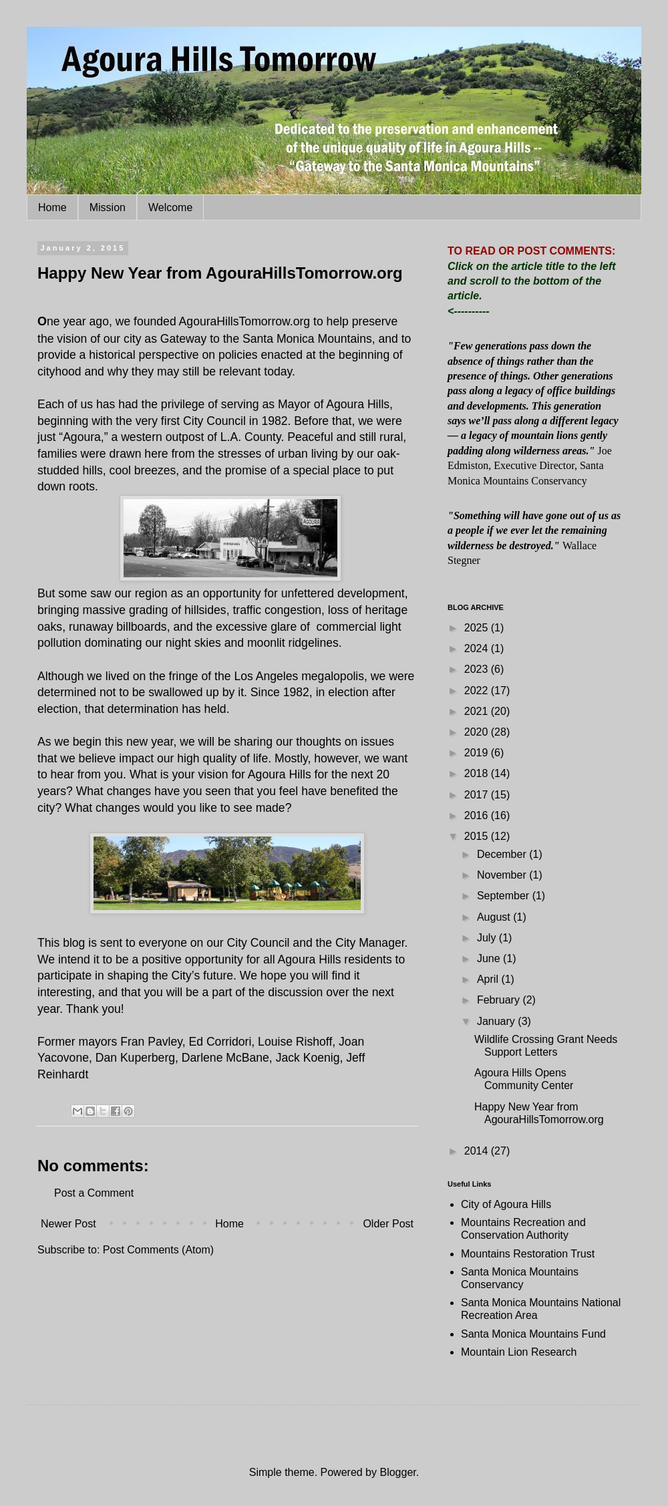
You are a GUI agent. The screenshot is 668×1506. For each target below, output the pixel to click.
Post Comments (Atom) (158, 1249)
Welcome (170, 207)
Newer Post (68, 1223)
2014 (477, 1151)
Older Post (388, 1223)
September (504, 895)
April (489, 979)
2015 (477, 836)
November (503, 875)
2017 (477, 794)
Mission (108, 207)
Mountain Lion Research (518, 1352)
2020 (477, 732)
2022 (477, 690)
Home (52, 207)
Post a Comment (94, 1193)
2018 (477, 773)
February (499, 1000)
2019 (477, 752)
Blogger (397, 1472)
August (495, 917)
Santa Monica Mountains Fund (533, 1334)
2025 (477, 627)
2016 (477, 815)
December (503, 854)
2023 (477, 669)
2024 (477, 648)
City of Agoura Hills (506, 1204)
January (497, 1021)
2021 (477, 711)
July (488, 937)
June (490, 958)
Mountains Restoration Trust (528, 1253)
